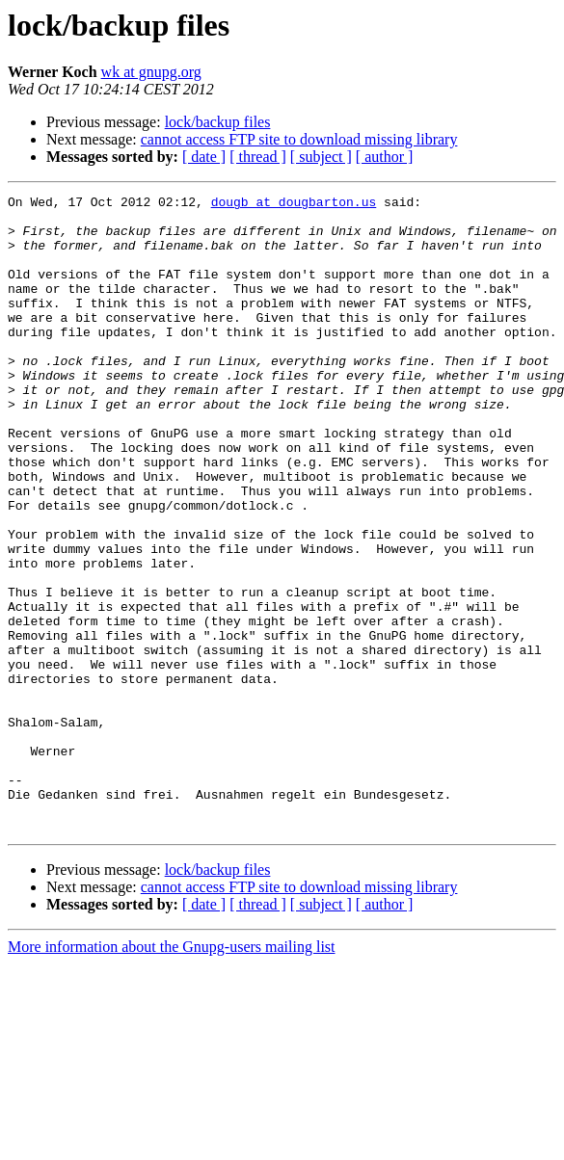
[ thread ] (257, 156)
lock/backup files (218, 122)
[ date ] (204, 156)
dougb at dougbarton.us (294, 204)
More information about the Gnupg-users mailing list (172, 1074)
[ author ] (385, 156)
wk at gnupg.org (151, 72)
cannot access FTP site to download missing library (299, 139)
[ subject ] (321, 156)
